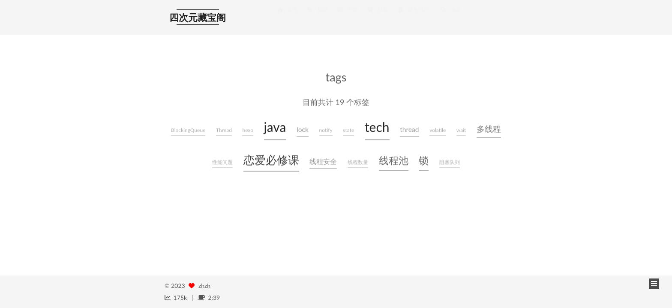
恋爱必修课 (271, 159)
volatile (437, 129)
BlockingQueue (188, 129)
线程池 (393, 160)
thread (409, 129)
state (348, 129)
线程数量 (358, 161)
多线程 (489, 128)
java (275, 126)
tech (377, 126)
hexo (247, 129)
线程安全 (323, 161)
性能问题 (222, 161)
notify (326, 129)
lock (303, 129)
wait (461, 129)
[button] (654, 283)
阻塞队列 (449, 161)
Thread (224, 129)
